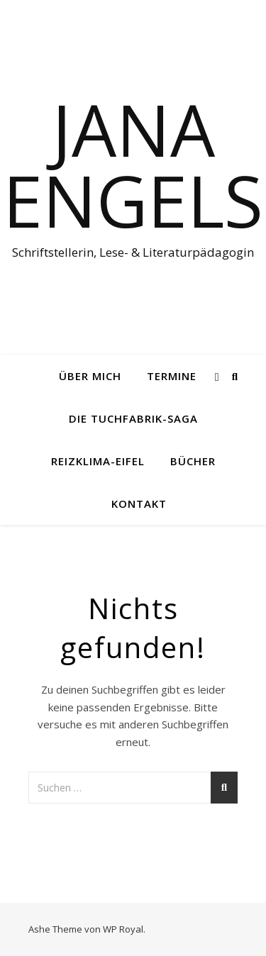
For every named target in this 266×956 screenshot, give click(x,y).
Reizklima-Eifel (98, 461)
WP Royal (123, 929)
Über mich (90, 376)
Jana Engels (133, 164)
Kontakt (139, 503)
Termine (171, 376)
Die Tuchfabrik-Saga (133, 418)
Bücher (193, 461)
